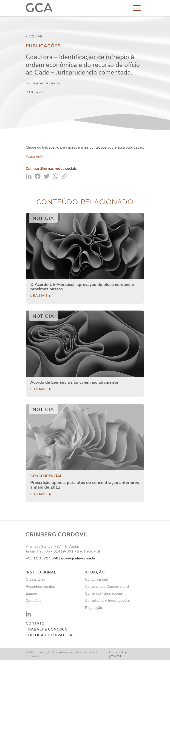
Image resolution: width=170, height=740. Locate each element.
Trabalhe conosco (47, 629)
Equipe (31, 593)
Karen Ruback (46, 83)
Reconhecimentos (40, 586)
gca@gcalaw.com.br (78, 558)
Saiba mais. (35, 156)
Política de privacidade (52, 635)
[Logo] (39, 8)
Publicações (43, 46)
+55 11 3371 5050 (42, 558)
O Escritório (35, 579)
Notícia (43, 218)
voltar (34, 37)
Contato (35, 623)
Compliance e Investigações (107, 600)
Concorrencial (46, 476)
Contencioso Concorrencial (107, 586)
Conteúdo (34, 600)
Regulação (93, 607)
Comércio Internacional (104, 593)
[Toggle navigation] (137, 7)
